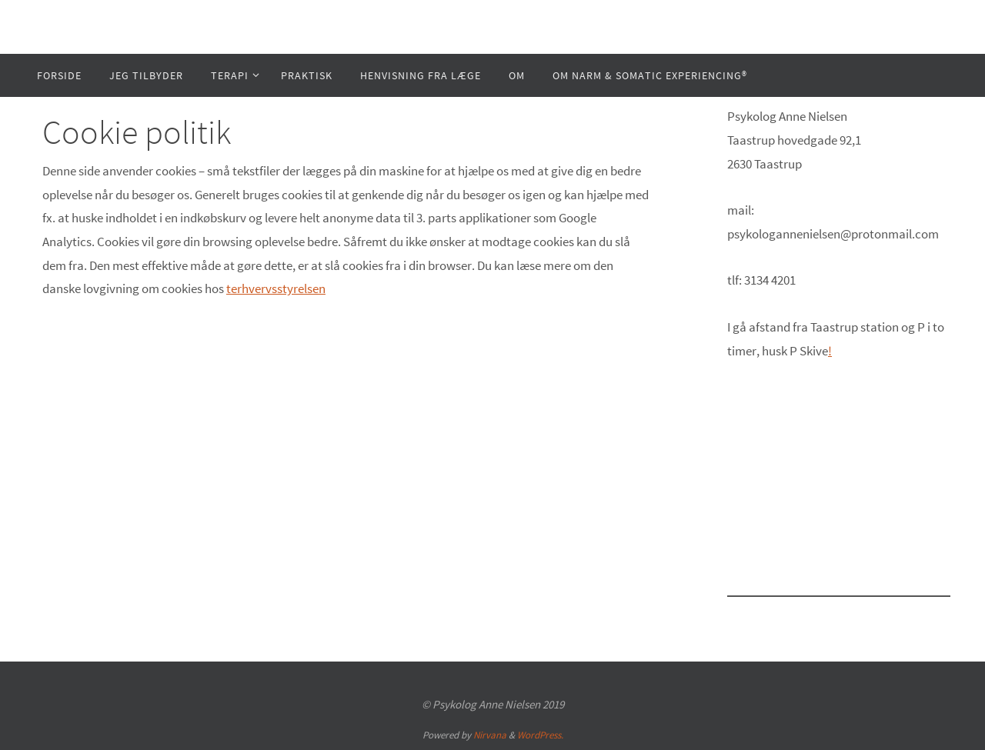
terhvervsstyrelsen (276, 288)
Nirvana (489, 735)
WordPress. (540, 735)
